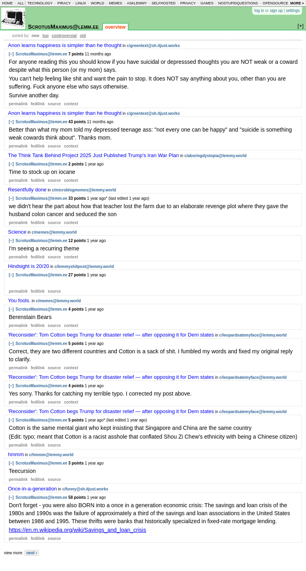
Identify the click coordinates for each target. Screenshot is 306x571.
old (83, 35)
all (21, 3)
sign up (276, 10)
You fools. (19, 300)
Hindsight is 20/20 (28, 266)
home (7, 3)
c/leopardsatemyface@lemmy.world (252, 335)
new (35, 35)
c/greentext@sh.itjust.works (153, 45)
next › (31, 553)
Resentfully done (27, 190)
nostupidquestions (238, 3)
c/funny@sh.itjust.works (85, 489)
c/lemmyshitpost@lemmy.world (84, 266)
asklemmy (137, 3)
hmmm (16, 454)
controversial (64, 35)
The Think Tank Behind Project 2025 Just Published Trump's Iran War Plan (93, 155)
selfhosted (163, 3)
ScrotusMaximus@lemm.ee (63, 26)
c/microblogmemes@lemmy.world (84, 190)
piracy (64, 3)
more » (297, 3)
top (45, 35)
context (71, 104)
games (207, 3)
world (97, 3)
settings (293, 10)
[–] (11, 54)
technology (40, 3)
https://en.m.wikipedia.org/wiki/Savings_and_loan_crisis (77, 530)
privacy (188, 3)
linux (80, 3)
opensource (275, 3)
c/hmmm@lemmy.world (51, 455)
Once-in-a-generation (32, 489)
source (54, 104)
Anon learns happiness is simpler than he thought (65, 45)
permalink (18, 104)
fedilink (38, 104)
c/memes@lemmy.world (54, 232)
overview (115, 27)
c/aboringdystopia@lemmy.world (215, 156)
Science (17, 232)
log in (259, 10)
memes (115, 3)
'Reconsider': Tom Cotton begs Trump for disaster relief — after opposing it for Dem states (111, 335)
